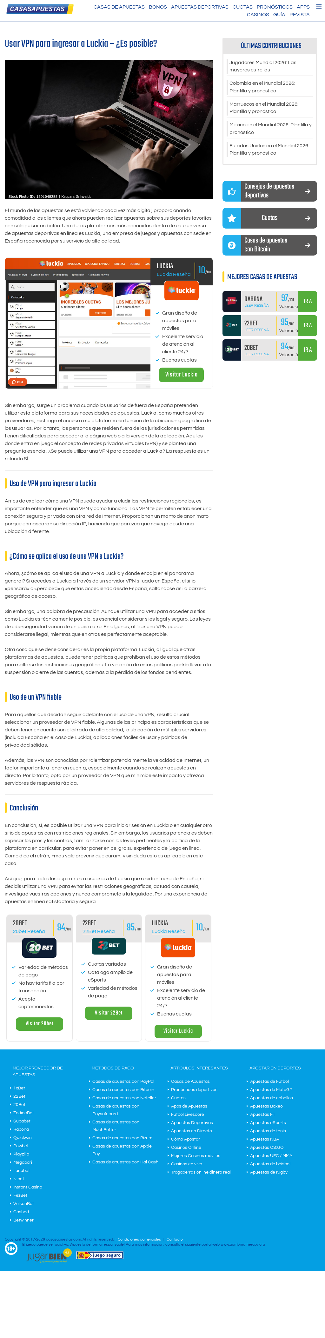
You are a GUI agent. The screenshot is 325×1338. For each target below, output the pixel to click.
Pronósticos (275, 7)
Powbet (21, 1146)
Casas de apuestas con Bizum (122, 1138)
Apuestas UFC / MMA (271, 1156)
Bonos (158, 7)
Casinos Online (186, 1147)
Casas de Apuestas (119, 7)
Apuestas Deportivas (200, 7)
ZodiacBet (23, 1113)
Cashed (21, 1212)
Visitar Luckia (181, 374)
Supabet (21, 1121)
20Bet (19, 1104)
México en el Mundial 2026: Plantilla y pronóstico (270, 129)
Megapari (22, 1162)
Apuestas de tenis (268, 1131)
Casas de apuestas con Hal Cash (125, 1162)
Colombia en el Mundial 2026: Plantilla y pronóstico (262, 87)
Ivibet (18, 1179)
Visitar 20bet (39, 1023)
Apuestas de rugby (269, 1172)
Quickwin (22, 1137)
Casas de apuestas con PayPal (123, 1081)
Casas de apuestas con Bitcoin (123, 1090)
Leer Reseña (256, 306)
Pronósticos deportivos (194, 1090)
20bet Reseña (29, 931)
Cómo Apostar (185, 1139)
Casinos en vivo (186, 1164)
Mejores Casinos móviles (195, 1156)
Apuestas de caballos (271, 1098)
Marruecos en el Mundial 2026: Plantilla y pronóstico (263, 108)
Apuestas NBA (264, 1139)
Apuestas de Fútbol (269, 1081)
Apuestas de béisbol (270, 1164)
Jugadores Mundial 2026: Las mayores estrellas (262, 66)
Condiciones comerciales (140, 1239)
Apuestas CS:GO (267, 1147)
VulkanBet (23, 1204)
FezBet (20, 1195)
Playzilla (21, 1154)
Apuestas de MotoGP (271, 1090)
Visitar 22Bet (109, 1013)
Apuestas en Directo (191, 1131)
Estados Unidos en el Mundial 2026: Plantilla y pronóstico (269, 150)
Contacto (175, 1239)
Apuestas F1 (262, 1114)
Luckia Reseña (174, 274)
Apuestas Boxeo (266, 1106)
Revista (299, 14)
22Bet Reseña (99, 931)
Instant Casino (27, 1187)
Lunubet (21, 1170)
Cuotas (243, 7)
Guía (279, 14)
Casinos (258, 14)
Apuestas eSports (268, 1123)
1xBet (19, 1088)
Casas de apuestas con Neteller (124, 1098)
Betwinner (23, 1220)
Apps (303, 7)
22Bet (19, 1096)
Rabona (21, 1129)
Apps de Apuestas (189, 1106)
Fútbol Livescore (187, 1114)
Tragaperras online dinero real (201, 1172)
